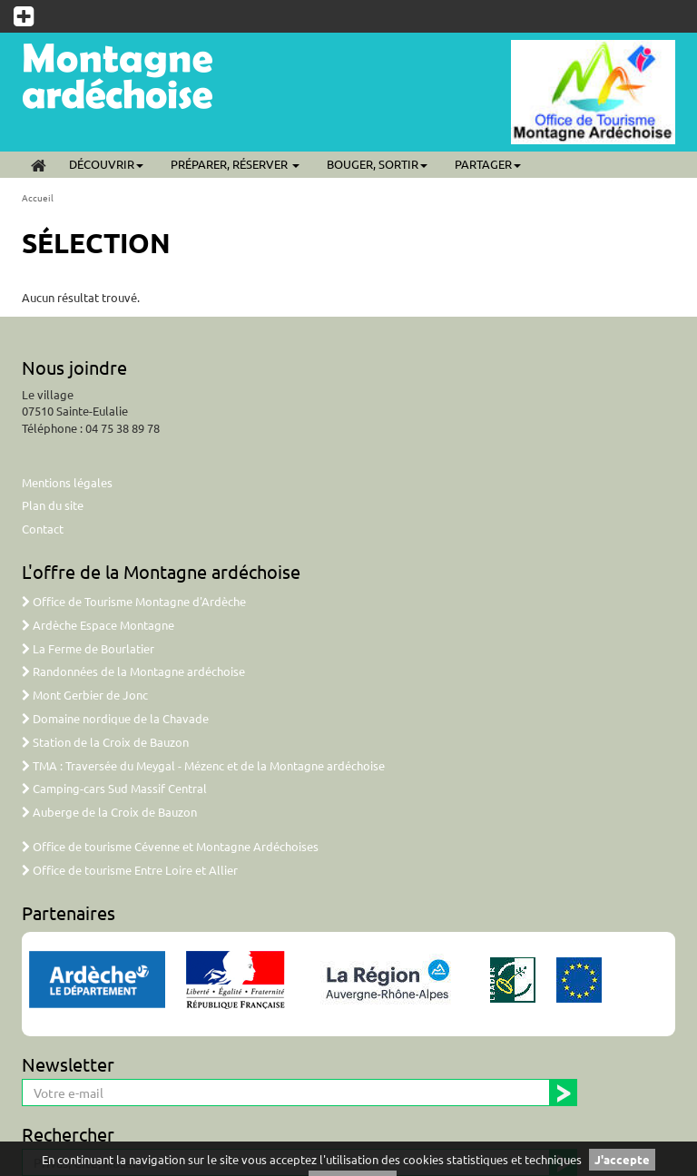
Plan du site (52, 505)
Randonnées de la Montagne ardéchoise (133, 671)
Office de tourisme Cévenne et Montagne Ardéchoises (170, 846)
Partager (488, 164)
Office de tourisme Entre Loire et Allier (130, 869)
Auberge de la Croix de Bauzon (109, 811)
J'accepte (622, 1159)
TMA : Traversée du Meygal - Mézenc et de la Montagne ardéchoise (203, 765)
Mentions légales (67, 482)
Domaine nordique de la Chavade (115, 718)
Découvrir (106, 164)
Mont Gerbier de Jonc (85, 694)
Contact (43, 528)
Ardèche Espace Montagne (98, 624)
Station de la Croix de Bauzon (105, 742)
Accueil (38, 197)
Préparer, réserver (235, 164)
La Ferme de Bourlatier (88, 648)
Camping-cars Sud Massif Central (114, 788)
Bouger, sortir (377, 164)
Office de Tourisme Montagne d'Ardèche (134, 601)
